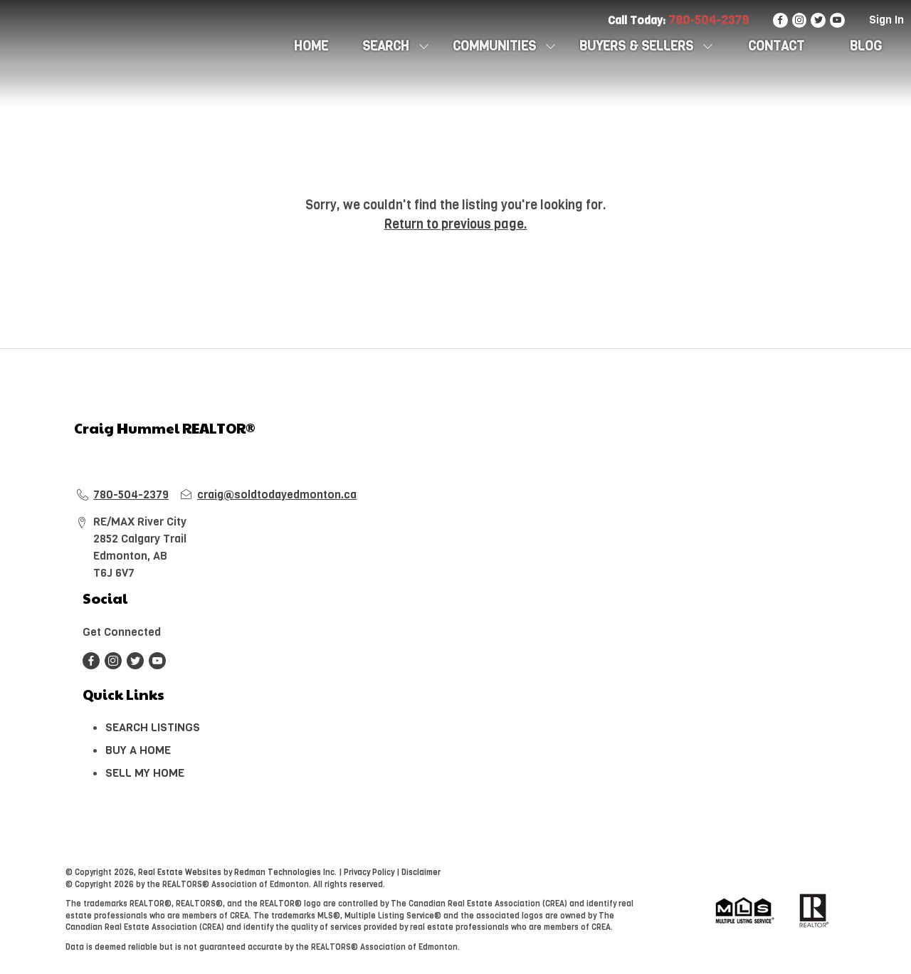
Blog (866, 46)
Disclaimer (421, 872)
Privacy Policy (369, 872)
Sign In (886, 19)
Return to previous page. (455, 224)
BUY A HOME (138, 750)
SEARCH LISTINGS (152, 727)
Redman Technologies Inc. (286, 872)
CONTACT (776, 46)
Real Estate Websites (180, 872)
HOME (311, 46)
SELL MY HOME (144, 772)
